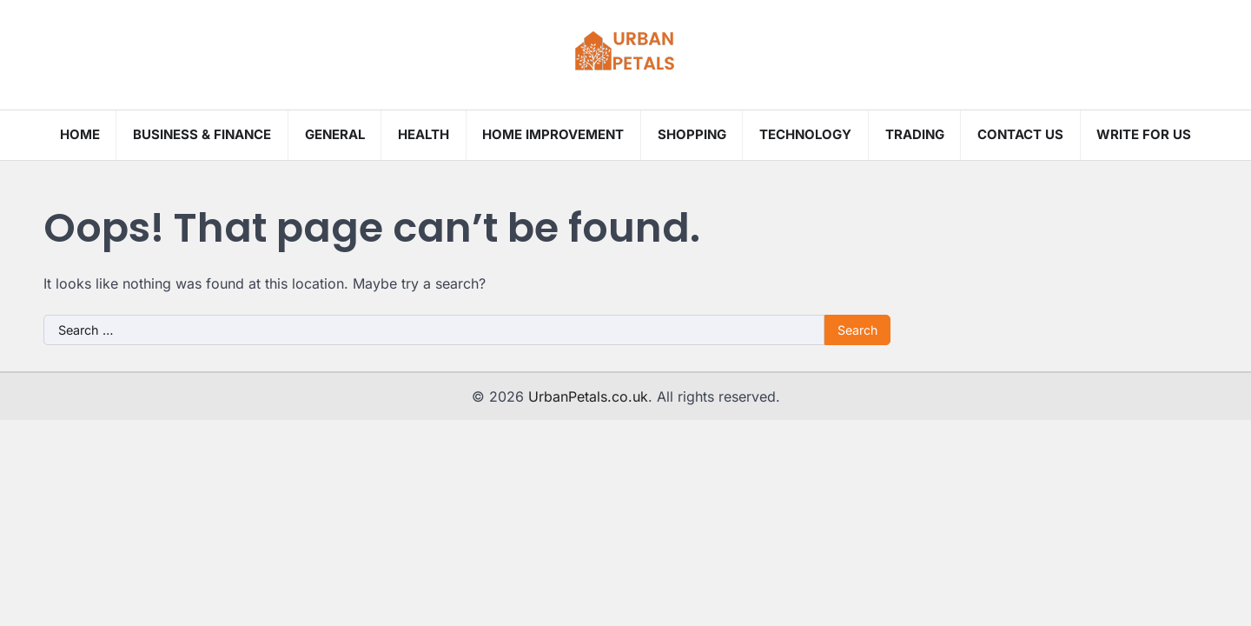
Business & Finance (202, 134)
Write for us (1143, 134)
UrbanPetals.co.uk (588, 396)
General (335, 134)
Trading (914, 134)
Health (423, 134)
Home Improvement (553, 134)
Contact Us (1020, 134)
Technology (805, 134)
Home (80, 134)
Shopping (692, 134)
